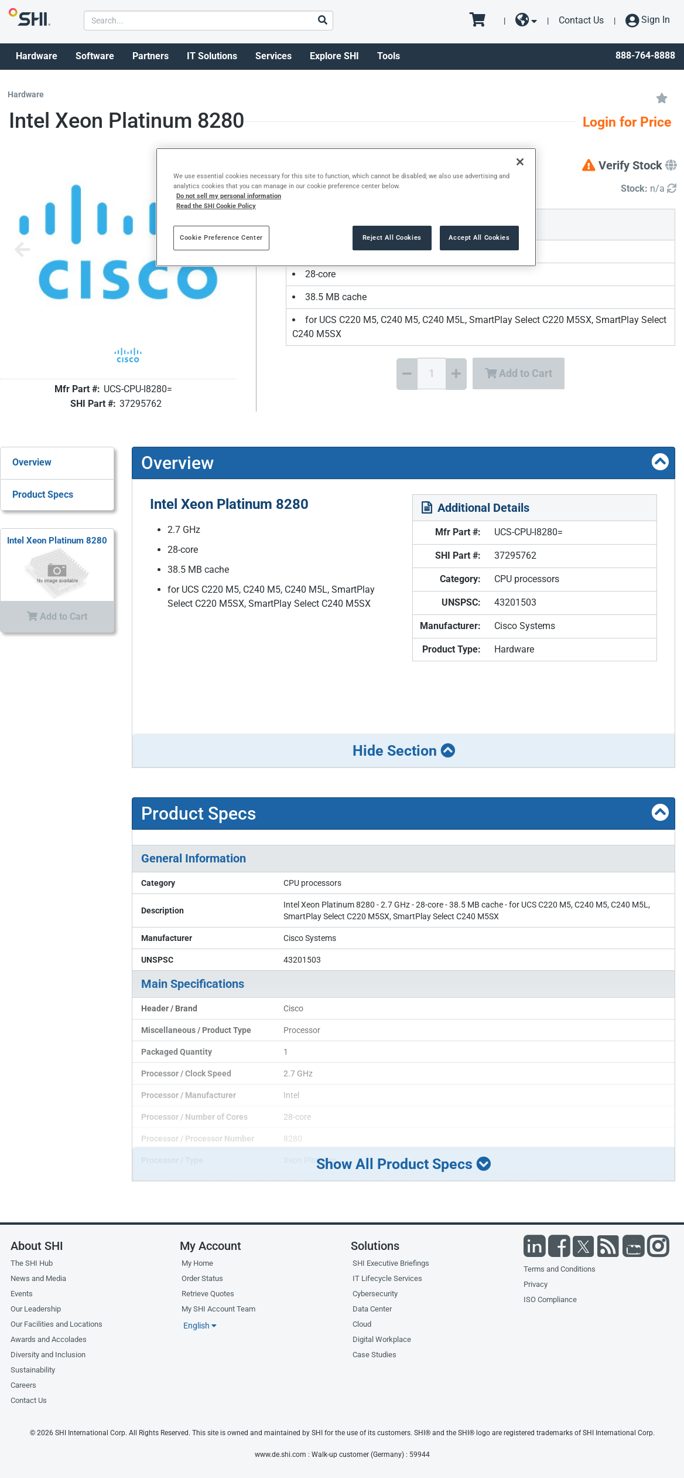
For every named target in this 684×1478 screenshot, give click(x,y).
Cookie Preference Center (221, 237)
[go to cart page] (481, 20)
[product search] (208, 20)
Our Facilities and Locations (56, 1324)
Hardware (36, 56)
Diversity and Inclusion (48, 1354)
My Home (197, 1263)
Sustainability (33, 1369)
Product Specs (42, 494)
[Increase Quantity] (456, 374)
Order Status (202, 1278)
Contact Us (581, 20)
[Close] (520, 162)
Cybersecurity (375, 1293)
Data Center (372, 1308)
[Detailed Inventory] (648, 189)
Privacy (536, 1284)
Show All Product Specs (403, 1164)
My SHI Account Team (218, 1308)
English (200, 1325)
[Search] (322, 21)
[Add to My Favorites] (661, 97)
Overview (32, 462)
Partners (150, 56)
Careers (23, 1385)
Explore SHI (334, 56)
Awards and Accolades (49, 1339)
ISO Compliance (550, 1299)
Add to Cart (518, 373)
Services (273, 56)
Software (95, 56)
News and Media (38, 1278)
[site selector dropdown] (526, 20)
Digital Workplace (382, 1339)
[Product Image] (128, 355)
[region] (346, 207)
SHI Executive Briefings (391, 1263)
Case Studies (374, 1354)
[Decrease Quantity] (407, 374)
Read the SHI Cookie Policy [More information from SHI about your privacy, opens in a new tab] (216, 206)
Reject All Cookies (392, 237)
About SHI (37, 1246)
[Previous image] (22, 250)
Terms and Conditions (560, 1269)
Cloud (362, 1324)
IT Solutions (212, 56)
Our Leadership (36, 1308)
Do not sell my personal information (228, 196)
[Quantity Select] (432, 373)
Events (22, 1293)
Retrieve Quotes (208, 1293)
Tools (388, 56)
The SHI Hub (32, 1263)
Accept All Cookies (479, 237)
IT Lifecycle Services (387, 1278)
